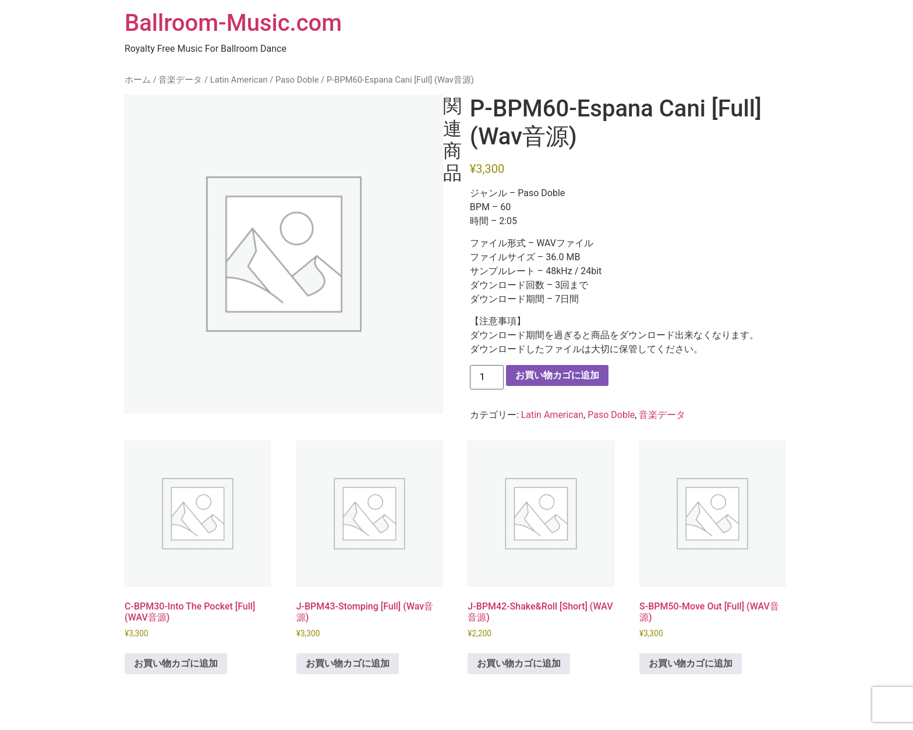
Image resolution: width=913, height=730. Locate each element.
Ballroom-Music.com (233, 23)
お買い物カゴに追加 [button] (176, 663)
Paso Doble (297, 80)
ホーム (138, 80)
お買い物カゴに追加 (557, 375)
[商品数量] (487, 377)
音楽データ (180, 80)
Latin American (239, 80)
